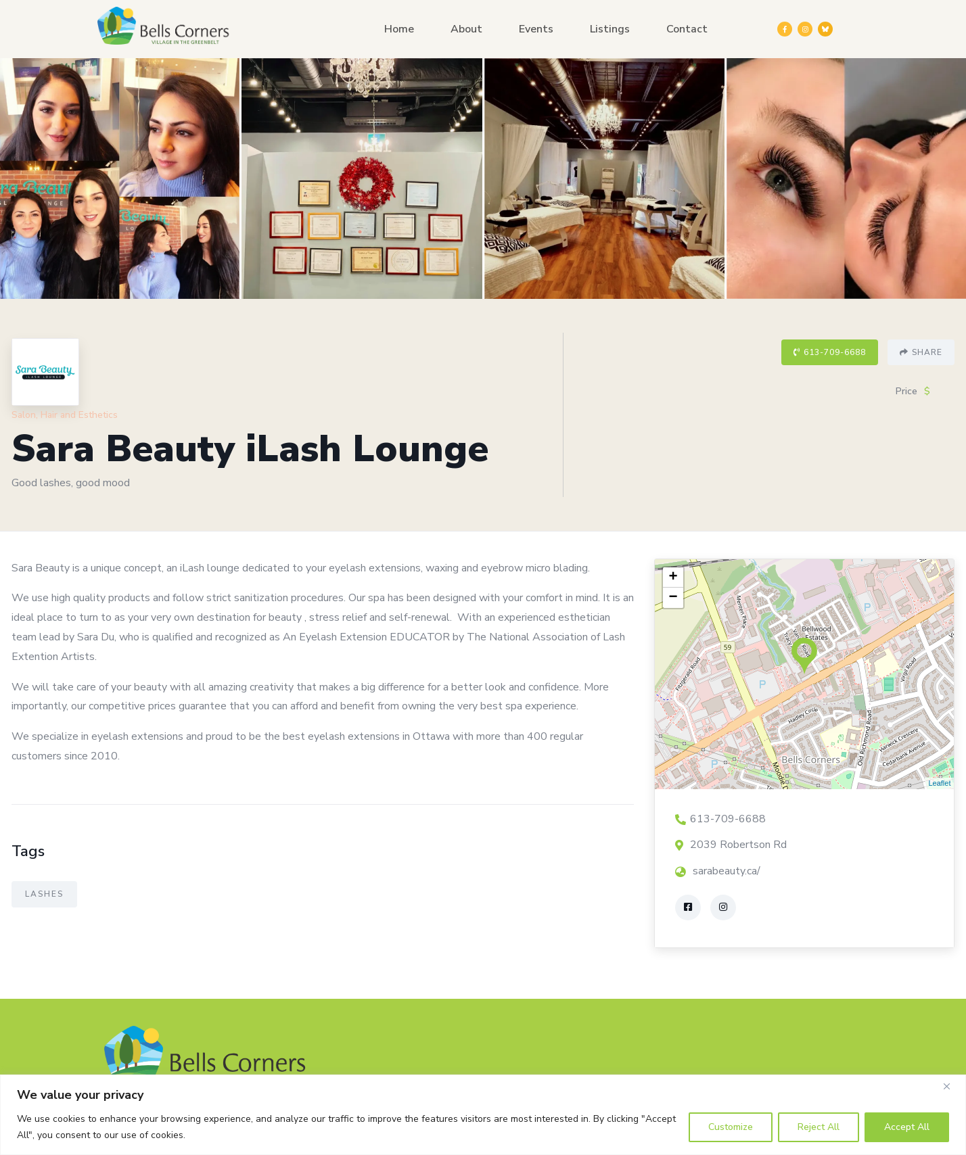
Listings (610, 29)
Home (399, 29)
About (466, 29)
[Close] (952, 1086)
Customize (730, 1127)
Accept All (906, 1127)
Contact (687, 29)
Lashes (44, 894)
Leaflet (939, 783)
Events (536, 29)
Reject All (819, 1127)
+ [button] (672, 577)
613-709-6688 (830, 352)
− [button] (672, 598)
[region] (483, 1115)
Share (921, 352)
